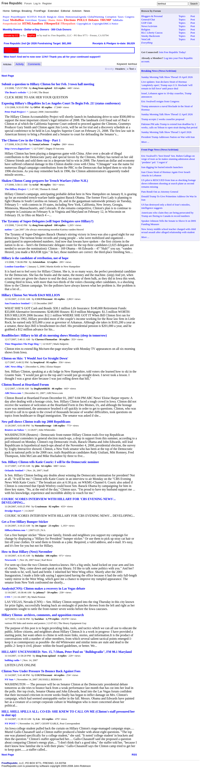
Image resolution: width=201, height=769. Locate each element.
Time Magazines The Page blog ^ (23, 343)
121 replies (59, 88)
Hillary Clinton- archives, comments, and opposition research (43, 615)
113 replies (47, 718)
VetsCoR (145, 39)
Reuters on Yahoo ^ (15, 429)
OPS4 (37, 107)
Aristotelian (38, 262)
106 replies (51, 555)
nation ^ (9, 229)
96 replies (45, 184)
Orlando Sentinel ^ (15, 470)
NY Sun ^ (10, 679)
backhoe (39, 618)
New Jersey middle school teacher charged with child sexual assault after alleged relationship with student (168, 231)
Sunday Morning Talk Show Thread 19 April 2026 (167, 77)
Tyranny (42, 20)
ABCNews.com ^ (14, 393)
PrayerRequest (18, 16)
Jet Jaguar (41, 525)
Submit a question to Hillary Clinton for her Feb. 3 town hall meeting (48, 84)
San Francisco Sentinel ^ (18, 303)
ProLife (42, 16)
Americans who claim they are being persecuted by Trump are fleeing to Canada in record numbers (167, 214)
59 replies (52, 592)
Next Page (8, 75)
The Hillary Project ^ (16, 189)
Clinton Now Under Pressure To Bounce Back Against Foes (41, 671)
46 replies (57, 388)
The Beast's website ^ (16, 92)
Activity (20, 64)
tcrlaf (35, 184)
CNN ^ (8, 596)
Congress (129, 16)
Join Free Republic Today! (172, 52)
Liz (38, 718)
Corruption (110, 16)
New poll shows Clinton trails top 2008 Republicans (36, 421)
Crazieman (41, 506)
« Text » (131, 68)
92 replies (54, 506)
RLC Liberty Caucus (152, 32)
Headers (120, 68)
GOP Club (146, 22)
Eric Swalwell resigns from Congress (160, 101)
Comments (34, 64)
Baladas (39, 555)
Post (192, 16)
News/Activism (149, 26)
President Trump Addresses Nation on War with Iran (168, 137)
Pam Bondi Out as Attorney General (159, 191)
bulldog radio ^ (13, 660)
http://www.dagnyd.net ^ (18, 148)
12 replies (52, 262)
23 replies (53, 525)
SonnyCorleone (40, 144)
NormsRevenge (43, 425)
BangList (52, 16)
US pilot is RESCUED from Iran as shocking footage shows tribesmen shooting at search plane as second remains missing (168, 183)
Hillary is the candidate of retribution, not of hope (35, 258)
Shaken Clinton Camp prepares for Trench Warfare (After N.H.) (45, 180)
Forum (28, 3)
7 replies (55, 144)
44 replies (59, 675)
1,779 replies (52, 618)
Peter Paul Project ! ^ (16, 111)
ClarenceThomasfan (46, 339)
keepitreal (39, 362)
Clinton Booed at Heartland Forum (25, 384)
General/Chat (148, 19)
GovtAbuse (31, 20)
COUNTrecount (43, 299)
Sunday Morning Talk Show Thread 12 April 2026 (167, 114)
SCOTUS (32, 16)
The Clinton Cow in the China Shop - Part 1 (31, 140)
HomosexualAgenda (75, 16)
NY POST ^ (11, 723)
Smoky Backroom (150, 35)
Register (47, 3)
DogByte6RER (42, 388)
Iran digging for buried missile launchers (162, 167)
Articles (7, 64)
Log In (36, 3)
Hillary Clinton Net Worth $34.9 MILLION (31, 295)
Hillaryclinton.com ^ (16, 530)
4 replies (62, 655)
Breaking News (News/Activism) (158, 70)
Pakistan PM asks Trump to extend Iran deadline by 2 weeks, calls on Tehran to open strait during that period (169, 126)
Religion (145, 29)
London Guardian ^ (16, 266)
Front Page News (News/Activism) (159, 149)
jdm (37, 465)
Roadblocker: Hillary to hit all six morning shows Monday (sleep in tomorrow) (54, 335)
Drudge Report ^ (14, 510)
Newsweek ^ (11, 559)
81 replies (59, 299)
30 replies (64, 339)
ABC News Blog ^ (14, 366)
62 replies (46, 465)
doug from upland (42, 88)
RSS (134, 754)
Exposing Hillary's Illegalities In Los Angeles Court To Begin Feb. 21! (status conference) (61, 103)
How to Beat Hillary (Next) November (27, 551)
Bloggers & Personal (152, 16)
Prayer (6, 16)
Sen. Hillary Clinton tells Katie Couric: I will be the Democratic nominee (50, 462)
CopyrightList (84, 23)
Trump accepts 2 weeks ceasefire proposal (162, 119)
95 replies (51, 362)
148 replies (59, 425)
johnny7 (40, 592)
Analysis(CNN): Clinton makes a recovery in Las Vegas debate (43, 588)
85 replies (47, 107)
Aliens (61, 16)
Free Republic (12, 3)
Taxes (120, 16)
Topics (182, 16)
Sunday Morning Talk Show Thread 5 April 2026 (166, 132)
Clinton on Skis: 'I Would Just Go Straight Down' (35, 358)
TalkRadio (117, 20)
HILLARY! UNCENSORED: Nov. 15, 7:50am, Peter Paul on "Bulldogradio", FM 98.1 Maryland (67, 651)
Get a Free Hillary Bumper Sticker (25, 521)
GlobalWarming (96, 16)
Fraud (6, 20)
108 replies (59, 225)
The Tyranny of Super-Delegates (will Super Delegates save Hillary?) (47, 221)
